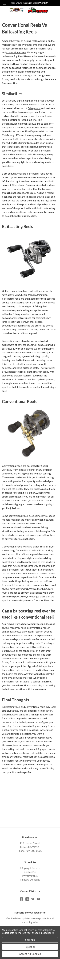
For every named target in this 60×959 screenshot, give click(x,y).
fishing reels (30, 40)
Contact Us (30, 871)
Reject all (30, 947)
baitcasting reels (43, 48)
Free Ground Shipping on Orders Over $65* (29, 3)
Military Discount (30, 879)
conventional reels (16, 52)
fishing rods (34, 108)
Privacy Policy (30, 875)
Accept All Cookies (30, 954)
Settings (30, 940)
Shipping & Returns (30, 867)
